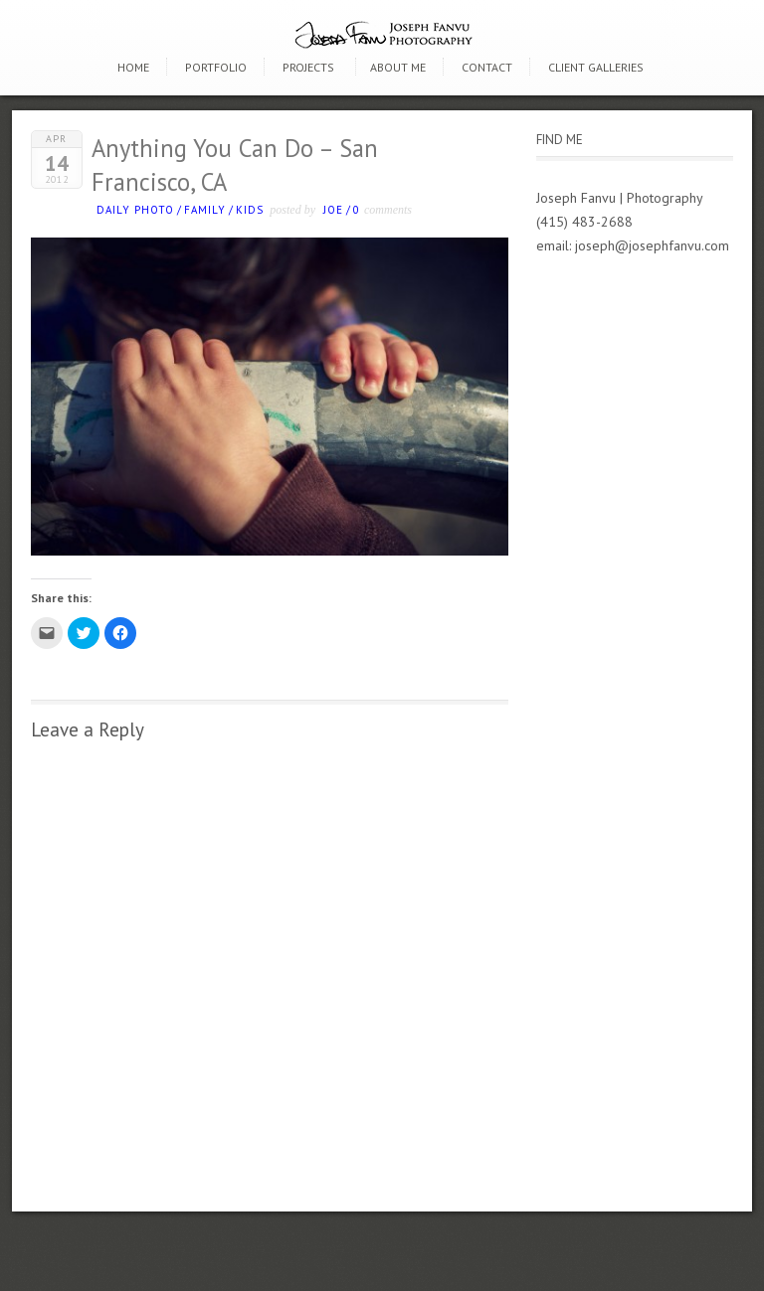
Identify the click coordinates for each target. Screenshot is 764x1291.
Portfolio (216, 67)
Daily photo (135, 210)
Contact (487, 67)
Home (133, 67)
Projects (308, 67)
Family (205, 210)
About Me (398, 67)
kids (250, 210)
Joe (333, 210)
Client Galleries (596, 67)
